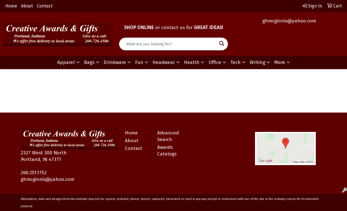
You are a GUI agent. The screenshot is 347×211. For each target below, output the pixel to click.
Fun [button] (139, 62)
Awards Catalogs (167, 150)
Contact (44, 6)
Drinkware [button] (115, 62)
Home (11, 6)
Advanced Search (168, 136)
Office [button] (215, 62)
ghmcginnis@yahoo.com (289, 21)
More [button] (279, 62)
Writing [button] (257, 62)
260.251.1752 (34, 173)
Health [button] (191, 62)
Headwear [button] (164, 62)
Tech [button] (235, 62)
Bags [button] (89, 62)
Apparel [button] (66, 62)
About (27, 6)
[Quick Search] (168, 44)
